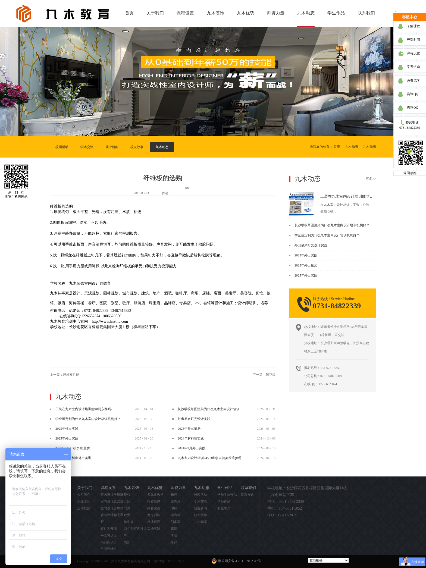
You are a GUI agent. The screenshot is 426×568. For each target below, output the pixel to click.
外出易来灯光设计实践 (311, 245)
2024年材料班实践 (191, 438)
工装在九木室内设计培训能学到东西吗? (353, 196)
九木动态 (351, 147)
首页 (129, 13)
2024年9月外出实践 (191, 448)
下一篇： (264, 374)
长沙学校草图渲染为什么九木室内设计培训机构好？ (332, 225)
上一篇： (64, 374)
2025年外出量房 (306, 265)
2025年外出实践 (306, 255)
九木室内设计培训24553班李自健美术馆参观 (209, 458)
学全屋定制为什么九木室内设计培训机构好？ (327, 235)
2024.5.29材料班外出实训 (73, 458)
